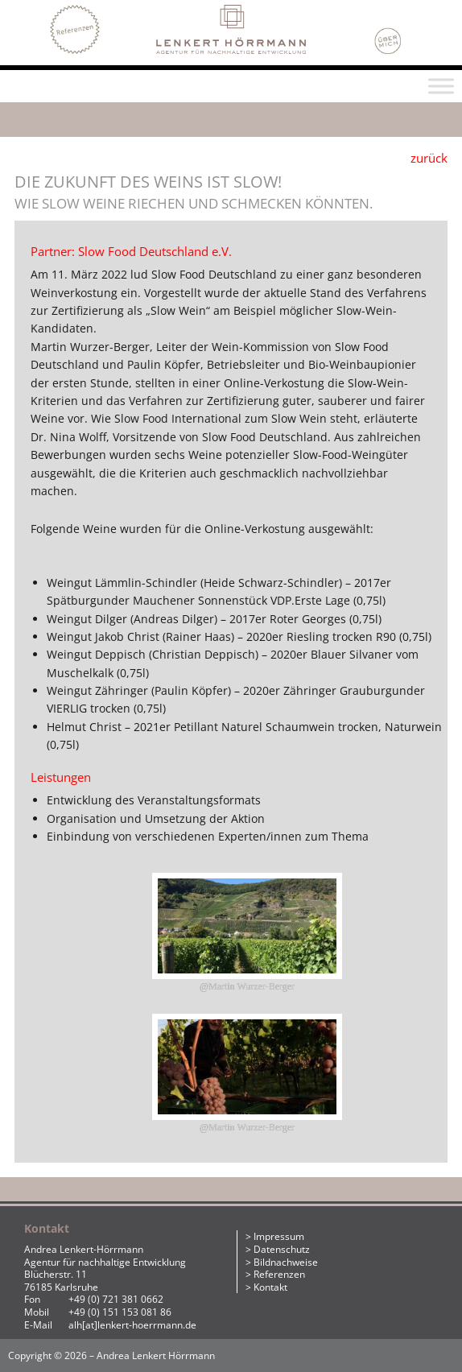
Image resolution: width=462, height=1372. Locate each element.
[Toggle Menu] (441, 85)
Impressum (279, 1236)
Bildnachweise (286, 1262)
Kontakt (270, 1287)
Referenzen (279, 1274)
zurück (429, 158)
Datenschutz (282, 1249)
